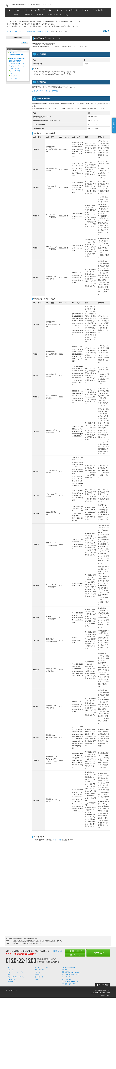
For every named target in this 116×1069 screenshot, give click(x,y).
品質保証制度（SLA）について (71, 972)
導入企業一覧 (39, 977)
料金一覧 (37, 972)
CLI (50, 10)
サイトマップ (66, 977)
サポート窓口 (57, 840)
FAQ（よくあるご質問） (69, 984)
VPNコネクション (16, 68)
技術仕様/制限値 (31, 31)
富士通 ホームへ (11, 990)
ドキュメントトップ (20, 10)
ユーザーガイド (28, 14)
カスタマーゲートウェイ (18, 66)
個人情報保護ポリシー (102, 990)
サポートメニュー (67, 979)
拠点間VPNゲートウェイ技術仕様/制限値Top (17, 60)
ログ (11, 73)
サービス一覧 (35, 10)
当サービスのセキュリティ (16, 977)
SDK (56, 10)
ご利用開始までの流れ (68, 967)
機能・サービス (39, 969)
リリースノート (15, 78)
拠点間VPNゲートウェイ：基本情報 (46, 91)
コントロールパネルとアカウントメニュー (75, 10)
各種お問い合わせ (56, 951)
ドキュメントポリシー (53, 14)
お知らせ (10, 969)
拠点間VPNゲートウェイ (43, 31)
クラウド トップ (13, 31)
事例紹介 (37, 974)
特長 (9, 974)
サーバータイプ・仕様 (41, 967)
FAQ (66, 14)
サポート (17, 14)
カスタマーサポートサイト (70, 981)
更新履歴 (40, 14)
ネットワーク (22, 31)
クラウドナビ (12, 981)
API (44, 10)
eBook (36, 979)
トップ (10, 967)
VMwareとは (11, 979)
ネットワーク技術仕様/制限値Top (16, 54)
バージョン (13, 76)
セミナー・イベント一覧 (15, 972)
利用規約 (64, 969)
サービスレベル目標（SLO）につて (73, 974)
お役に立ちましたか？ (114, 125)
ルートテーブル (15, 71)
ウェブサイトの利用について (100, 992)
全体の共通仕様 (98, 10)
